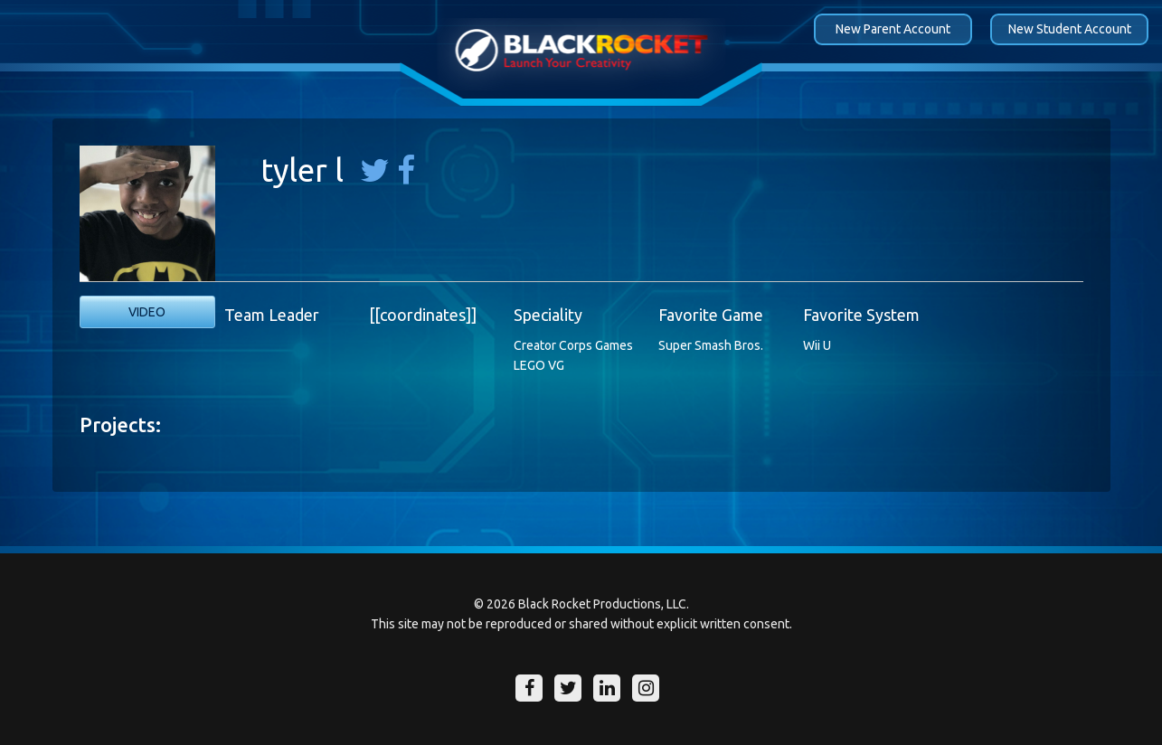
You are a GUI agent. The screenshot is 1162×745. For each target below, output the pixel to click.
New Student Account (1069, 29)
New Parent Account (893, 29)
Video (146, 312)
